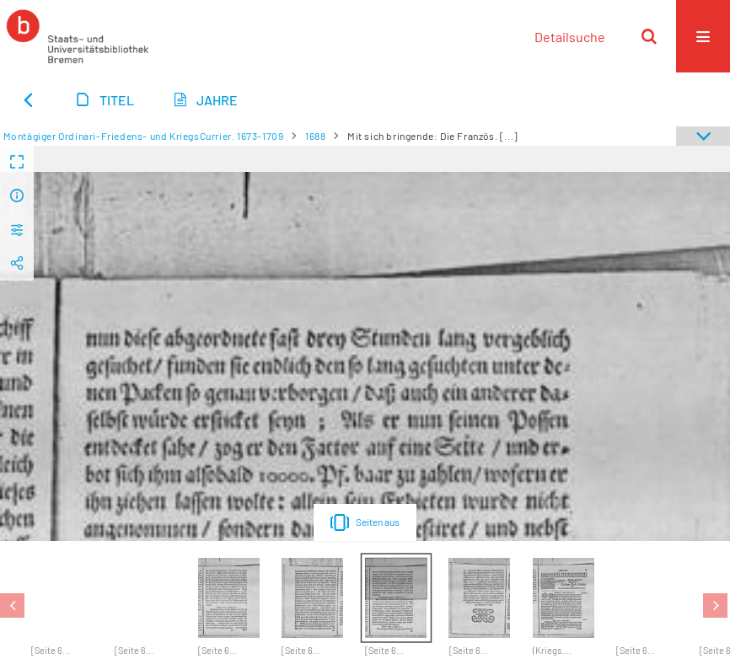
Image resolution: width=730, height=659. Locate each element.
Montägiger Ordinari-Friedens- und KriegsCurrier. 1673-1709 (143, 136)
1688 (315, 136)
